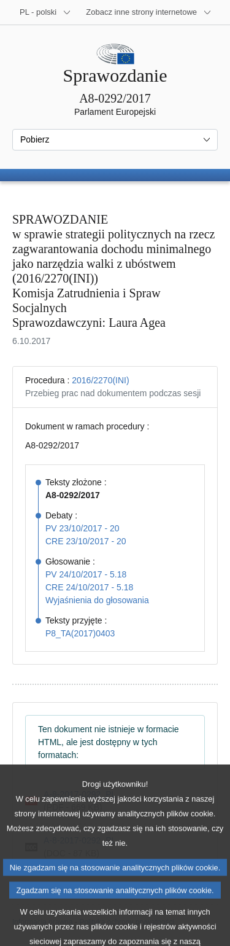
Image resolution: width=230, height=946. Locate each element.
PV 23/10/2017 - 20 (82, 528)
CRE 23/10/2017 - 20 (85, 541)
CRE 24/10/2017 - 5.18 (89, 587)
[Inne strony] (149, 12)
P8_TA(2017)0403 (80, 633)
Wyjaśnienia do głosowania (97, 600)
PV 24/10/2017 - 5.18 (85, 574)
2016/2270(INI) (100, 380)
